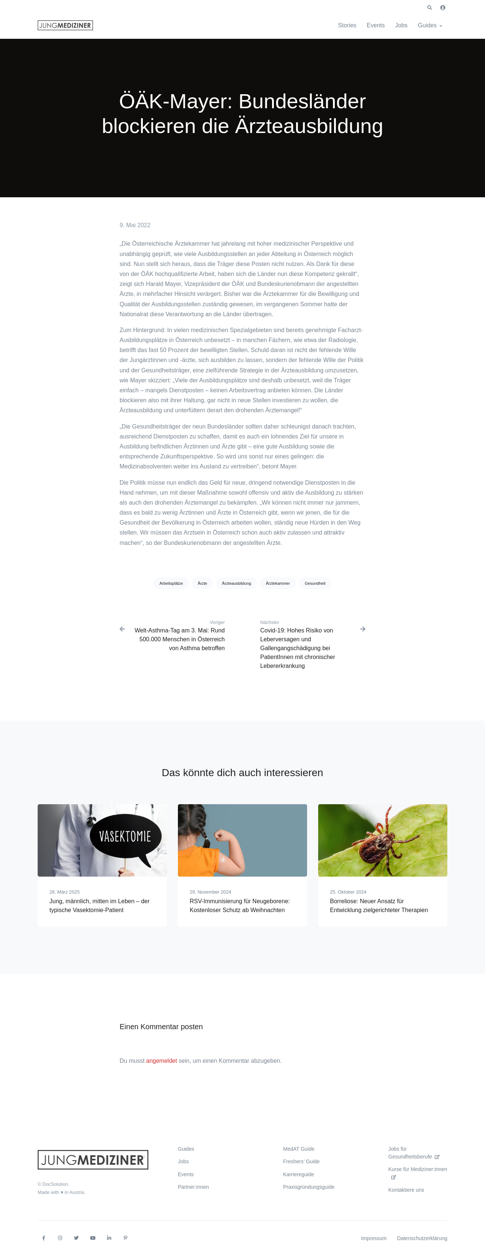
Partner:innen (193, 1187)
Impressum (373, 1238)
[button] (429, 7)
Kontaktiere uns (406, 1190)
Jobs (401, 25)
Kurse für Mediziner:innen (417, 1172)
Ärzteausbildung (236, 583)
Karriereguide (298, 1174)
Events (376, 25)
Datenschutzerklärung (422, 1238)
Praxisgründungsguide (308, 1187)
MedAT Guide (298, 1149)
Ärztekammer (278, 583)
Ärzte (202, 583)
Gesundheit (315, 583)
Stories (347, 25)
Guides (427, 25)
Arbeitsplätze (171, 583)
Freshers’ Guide (301, 1161)
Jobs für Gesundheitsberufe (414, 1153)
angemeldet (161, 1061)
